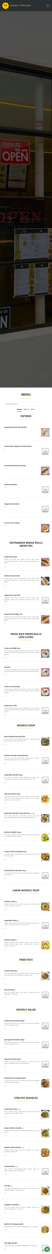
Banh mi (26, 409)
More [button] (32, 409)
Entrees (19, 409)
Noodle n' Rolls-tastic (16, 5)
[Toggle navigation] (48, 6)
